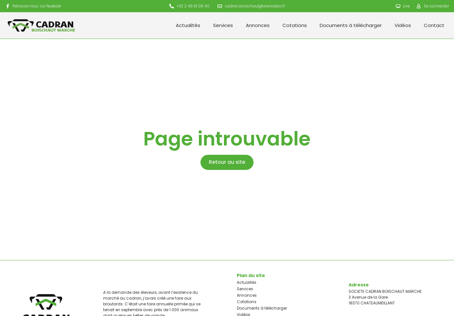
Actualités (188, 25)
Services (223, 25)
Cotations (294, 25)
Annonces (258, 25)
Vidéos (403, 25)
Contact (434, 25)
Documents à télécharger (351, 25)
